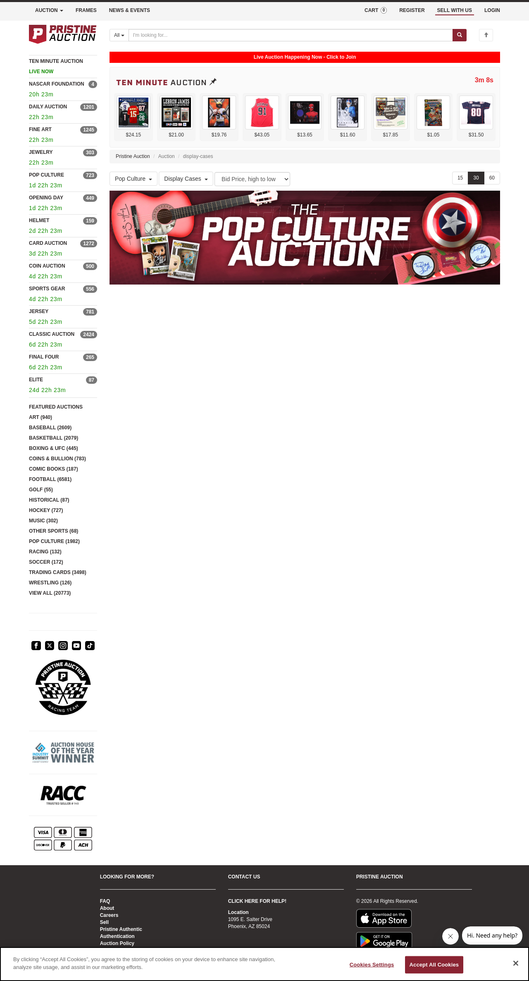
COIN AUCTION (47, 266)
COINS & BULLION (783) (57, 459)
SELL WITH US (454, 10)
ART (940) (40, 417)
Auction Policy (117, 943)
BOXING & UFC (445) (53, 448)
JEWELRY (41, 152)
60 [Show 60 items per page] (492, 178)
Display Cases (185, 178)
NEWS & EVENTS (129, 10)
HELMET (39, 220)
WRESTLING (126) (50, 583)
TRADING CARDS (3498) (57, 572)
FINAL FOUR (44, 357)
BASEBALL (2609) (50, 428)
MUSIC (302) (43, 521)
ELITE (36, 380)
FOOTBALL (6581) (50, 479)
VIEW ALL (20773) (50, 593)
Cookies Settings (372, 965)
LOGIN (492, 10)
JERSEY (38, 311)
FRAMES (86, 10)
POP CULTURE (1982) (54, 541)
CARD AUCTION (48, 243)
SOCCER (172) (46, 562)
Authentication (117, 936)
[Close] (516, 963)
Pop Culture (133, 178)
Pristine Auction (133, 156)
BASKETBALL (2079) (53, 438)
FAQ (105, 901)
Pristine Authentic (121, 929)
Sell (104, 922)
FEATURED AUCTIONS (56, 407)
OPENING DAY (46, 198)
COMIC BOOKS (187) (53, 469)
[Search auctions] (291, 35)
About (107, 908)
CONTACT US (244, 877)
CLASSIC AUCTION (51, 334)
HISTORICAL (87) (49, 500)
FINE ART (40, 129)
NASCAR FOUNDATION (56, 84)
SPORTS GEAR (47, 289)
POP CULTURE (46, 175)
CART (376, 10)
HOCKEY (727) (46, 510)
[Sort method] (252, 179)
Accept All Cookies (434, 965)
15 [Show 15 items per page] (460, 178)
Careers (109, 915)
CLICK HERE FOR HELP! (257, 901)
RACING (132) (45, 552)
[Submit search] (460, 35)
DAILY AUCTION (48, 107)
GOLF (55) (41, 490)
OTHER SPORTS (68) (53, 531)
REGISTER (411, 10)
